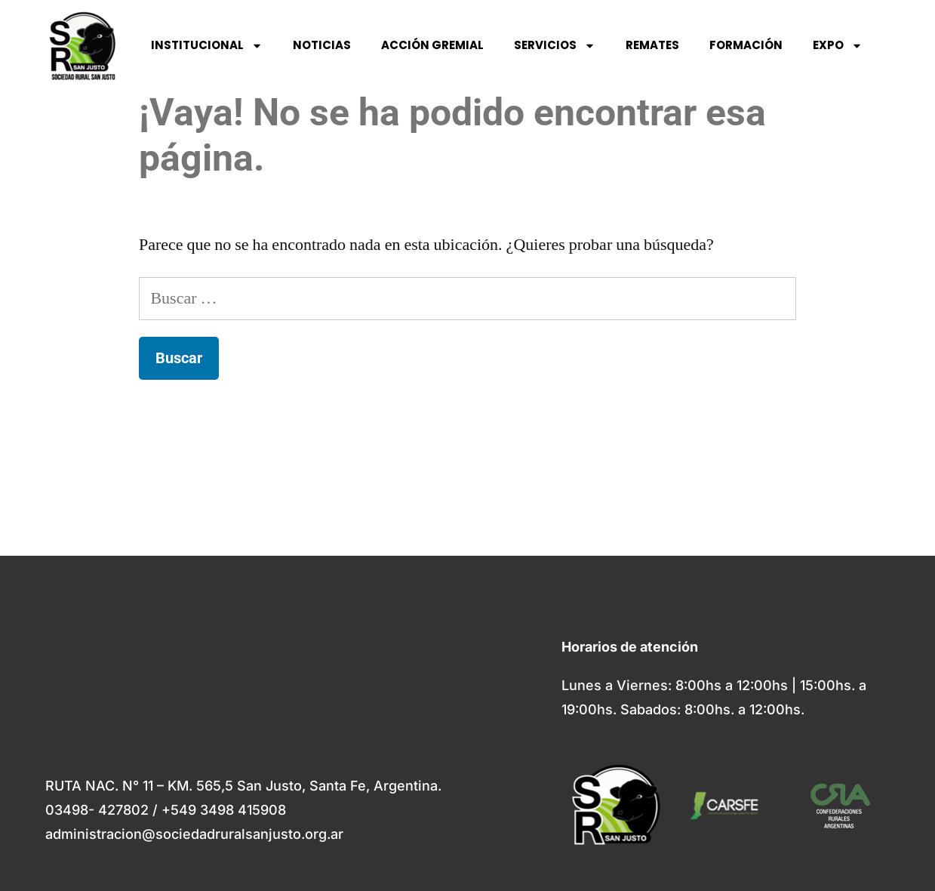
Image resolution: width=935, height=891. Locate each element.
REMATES (652, 45)
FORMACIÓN (746, 45)
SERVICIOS (554, 45)
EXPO (838, 45)
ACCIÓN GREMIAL (432, 45)
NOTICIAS (322, 45)
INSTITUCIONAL (207, 45)
